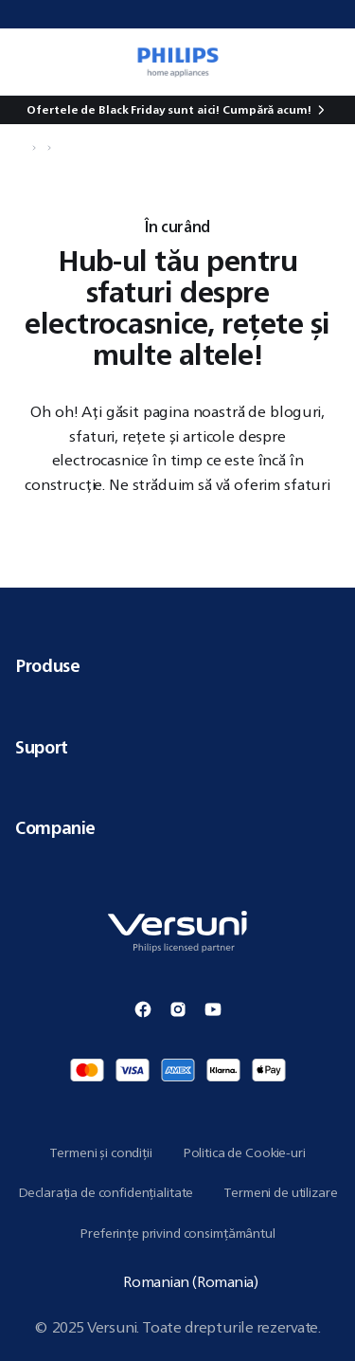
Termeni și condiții (100, 1152)
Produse (177, 665)
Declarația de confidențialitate (106, 1192)
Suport (177, 747)
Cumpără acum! (266, 109)
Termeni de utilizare (280, 1192)
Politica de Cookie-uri (244, 1152)
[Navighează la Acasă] (21, 147)
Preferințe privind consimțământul (177, 1233)
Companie (177, 827)
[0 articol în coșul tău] (330, 61)
